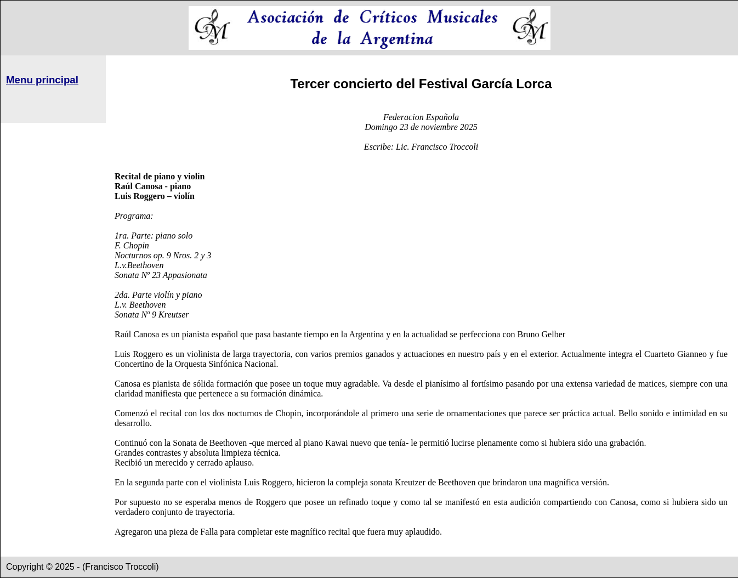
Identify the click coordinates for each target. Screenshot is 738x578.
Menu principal (42, 80)
